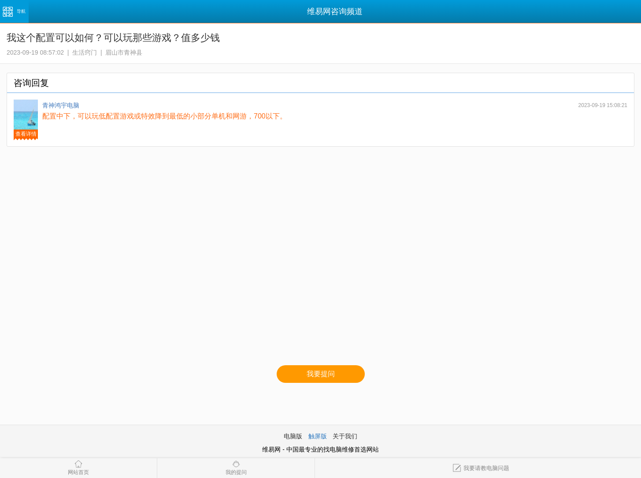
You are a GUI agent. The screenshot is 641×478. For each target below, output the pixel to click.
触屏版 (317, 436)
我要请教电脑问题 (480, 468)
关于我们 (345, 436)
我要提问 (321, 374)
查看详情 (26, 134)
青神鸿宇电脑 (60, 105)
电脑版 (293, 436)
